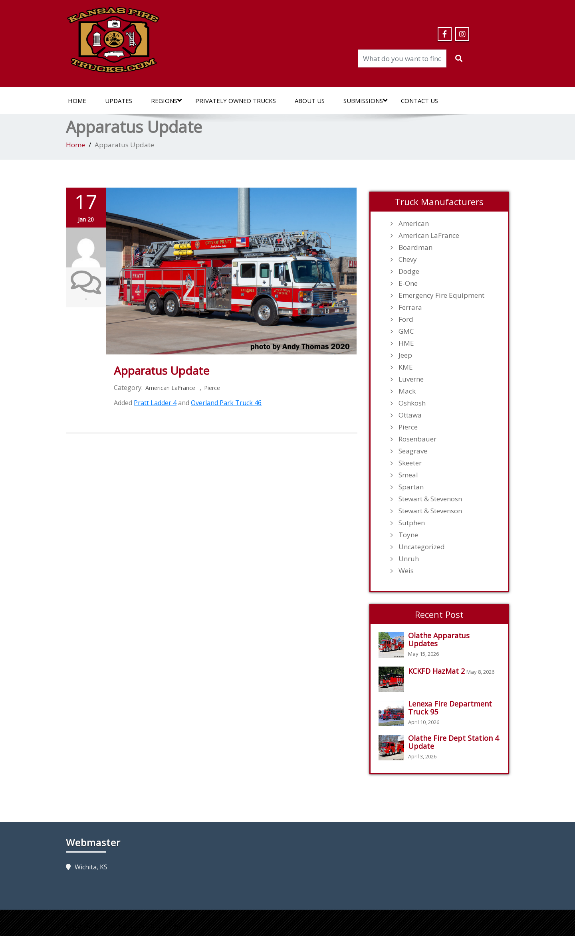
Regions (166, 101)
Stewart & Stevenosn (430, 499)
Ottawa (410, 415)
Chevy (408, 259)
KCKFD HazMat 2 (436, 671)
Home (77, 101)
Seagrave (413, 451)
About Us (310, 101)
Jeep (405, 355)
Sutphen (412, 523)
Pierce (212, 388)
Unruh (409, 559)
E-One (408, 283)
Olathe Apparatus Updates (439, 639)
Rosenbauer (417, 439)
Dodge (409, 271)
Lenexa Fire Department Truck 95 (450, 707)
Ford (406, 319)
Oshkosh (412, 403)
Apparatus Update (161, 370)
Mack (407, 391)
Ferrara (410, 307)
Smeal (408, 475)
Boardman (415, 247)
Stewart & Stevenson (430, 511)
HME (406, 343)
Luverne (411, 379)
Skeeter (410, 463)
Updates (118, 101)
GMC (406, 331)
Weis (406, 571)
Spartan (411, 487)
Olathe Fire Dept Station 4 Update (453, 742)
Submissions (365, 101)
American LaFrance (170, 388)
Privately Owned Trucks (235, 101)
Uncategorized (422, 547)
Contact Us (419, 101)
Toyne (408, 535)
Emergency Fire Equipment (441, 295)
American (414, 224)
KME (406, 367)
